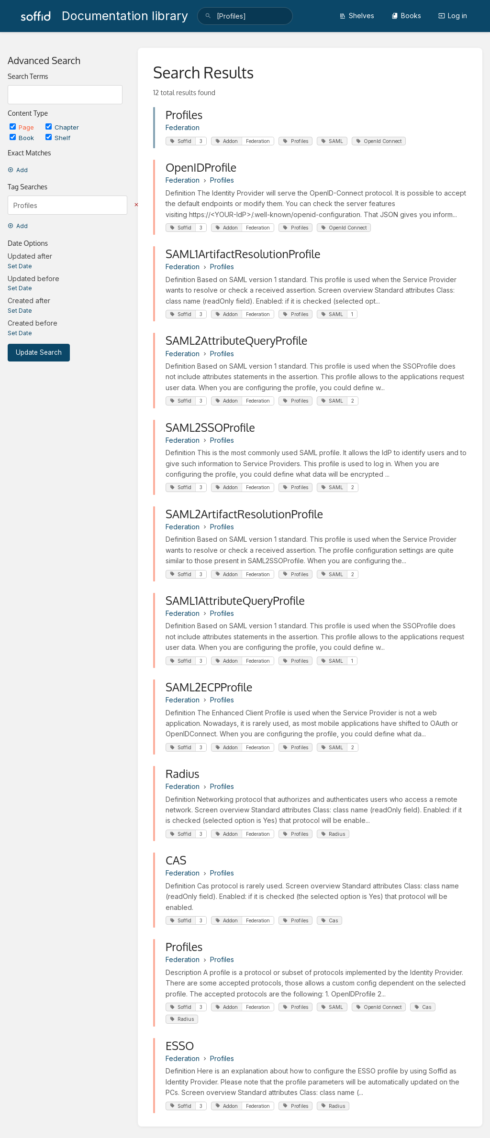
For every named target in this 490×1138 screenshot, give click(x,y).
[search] (245, 16)
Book (23, 138)
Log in (452, 15)
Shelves (356, 15)
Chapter (62, 127)
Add (18, 170)
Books (406, 15)
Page (23, 127)
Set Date (20, 266)
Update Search (39, 352)
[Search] (208, 16)
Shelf (57, 138)
